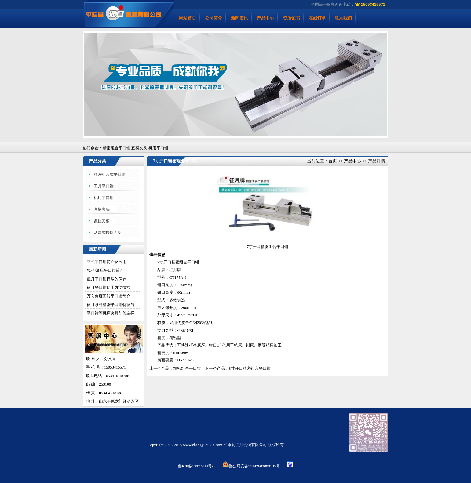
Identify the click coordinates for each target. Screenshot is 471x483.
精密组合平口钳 (185, 262)
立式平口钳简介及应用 (106, 262)
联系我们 (343, 18)
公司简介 (213, 18)
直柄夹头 (102, 209)
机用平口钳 (104, 197)
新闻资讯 (239, 18)
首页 (332, 161)
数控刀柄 (102, 221)
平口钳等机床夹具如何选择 (110, 313)
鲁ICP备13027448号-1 (196, 466)
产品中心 (265, 18)
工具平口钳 (104, 186)
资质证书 (291, 18)
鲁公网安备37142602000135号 (251, 466)
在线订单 (317, 18)
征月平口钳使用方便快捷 (108, 287)
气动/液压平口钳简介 (105, 270)
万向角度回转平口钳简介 (108, 296)
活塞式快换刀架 (108, 232)
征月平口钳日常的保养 (106, 279)
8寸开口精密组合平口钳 (250, 368)
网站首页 (187, 18)
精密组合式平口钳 (110, 174)
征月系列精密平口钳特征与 (110, 304)
